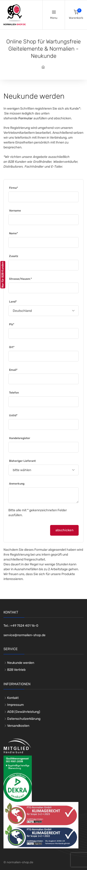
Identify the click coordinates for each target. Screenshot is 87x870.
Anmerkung (16, 483)
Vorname (15, 210)
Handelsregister (19, 438)
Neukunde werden (20, 663)
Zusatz (13, 256)
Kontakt (13, 698)
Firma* (13, 187)
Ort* (11, 347)
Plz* (11, 324)
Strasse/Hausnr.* (20, 278)
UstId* (13, 415)
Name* (13, 233)
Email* (13, 369)
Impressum (15, 705)
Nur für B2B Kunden (2, 275)
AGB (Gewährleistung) (23, 712)
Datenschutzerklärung (23, 719)
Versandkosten (18, 726)
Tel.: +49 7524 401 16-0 (20, 626)
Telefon (14, 392)
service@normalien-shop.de (24, 635)
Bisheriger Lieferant (22, 461)
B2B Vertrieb (16, 670)
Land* (13, 301)
